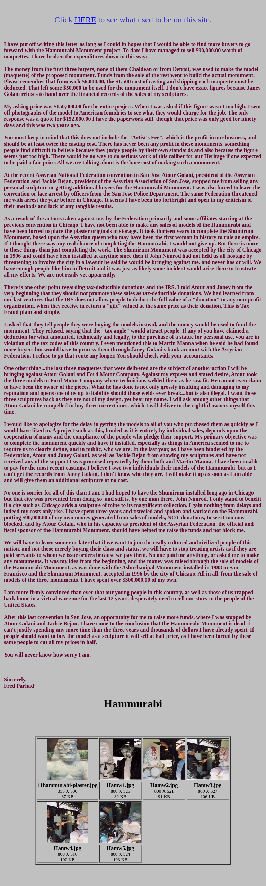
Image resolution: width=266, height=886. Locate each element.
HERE (85, 19)
